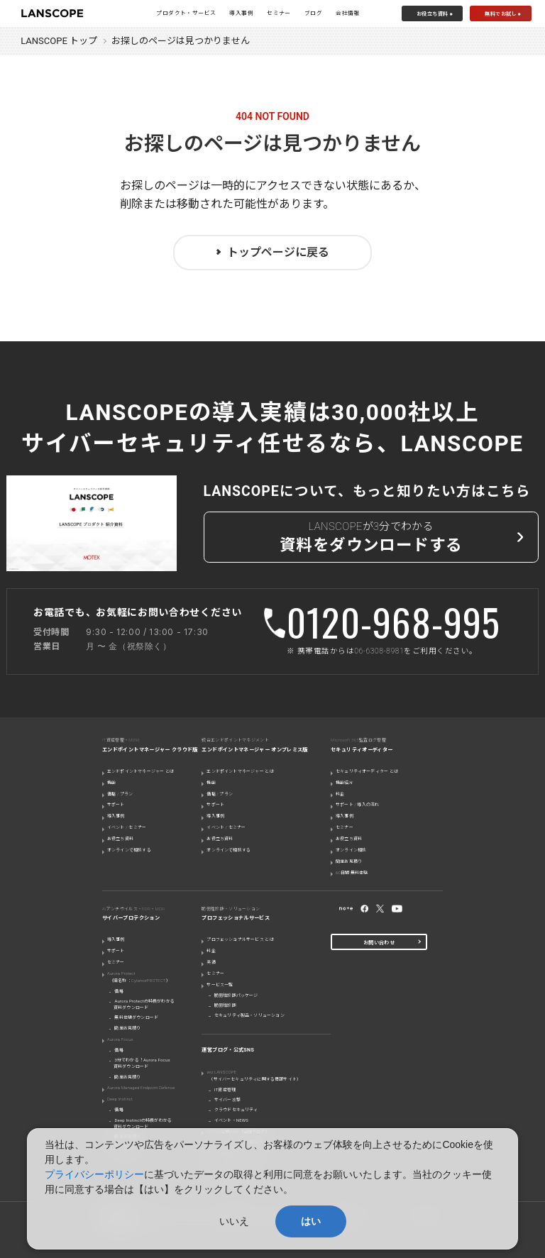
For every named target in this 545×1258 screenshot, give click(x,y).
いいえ (234, 1221)
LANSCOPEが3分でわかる (371, 539)
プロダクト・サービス (186, 13)
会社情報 (348, 13)
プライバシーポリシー (94, 1174)
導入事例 (241, 13)
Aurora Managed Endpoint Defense (141, 1087)
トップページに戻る (278, 252)
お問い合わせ (379, 942)
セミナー (279, 13)
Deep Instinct (120, 1098)
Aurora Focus (120, 1039)
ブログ (313, 13)
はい (311, 1221)
